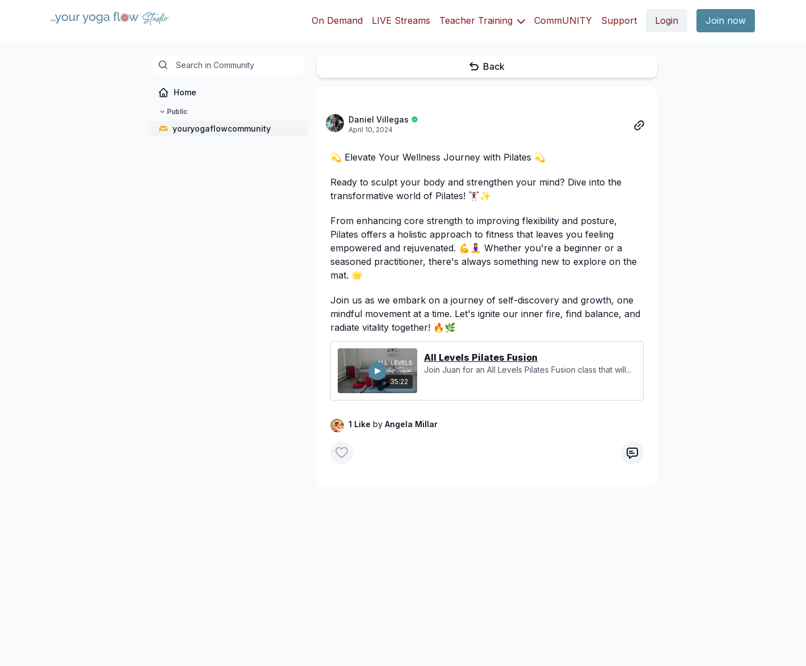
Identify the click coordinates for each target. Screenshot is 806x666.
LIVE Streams (401, 20)
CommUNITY (563, 20)
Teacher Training (482, 20)
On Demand (337, 20)
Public (172, 111)
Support (619, 20)
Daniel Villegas (379, 119)
